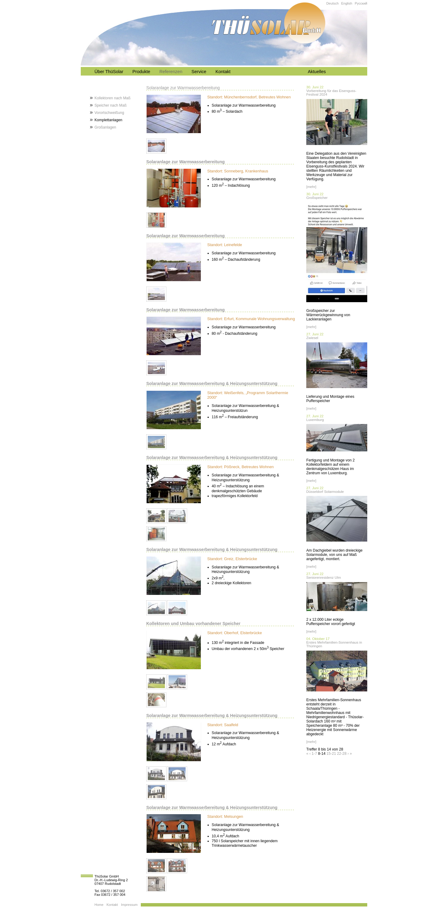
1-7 (314, 753)
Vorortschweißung (109, 113)
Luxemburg (315, 420)
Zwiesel (312, 338)
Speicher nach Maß (110, 105)
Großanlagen (105, 127)
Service (198, 71)
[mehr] (311, 187)
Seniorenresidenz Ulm (323, 577)
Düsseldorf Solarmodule (325, 491)
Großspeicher (317, 198)
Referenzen (170, 71)
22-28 (342, 753)
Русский (361, 3)
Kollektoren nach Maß (112, 98)
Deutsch (332, 3)
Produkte (141, 71)
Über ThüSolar (108, 71)
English (346, 3)
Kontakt (222, 71)
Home (98, 904)
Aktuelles (317, 71)
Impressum (129, 904)
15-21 (331, 753)
